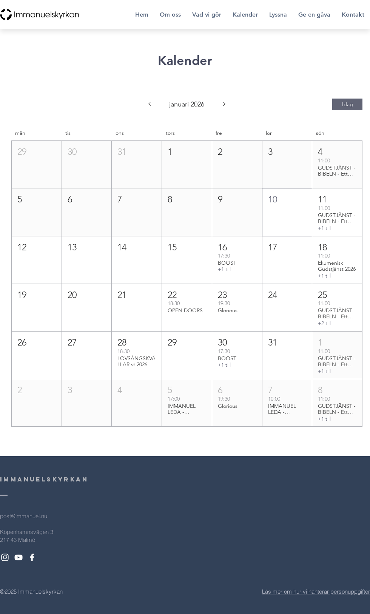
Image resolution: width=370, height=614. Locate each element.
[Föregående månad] (149, 105)
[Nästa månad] (224, 105)
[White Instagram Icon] (5, 557)
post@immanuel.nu (23, 516)
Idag (347, 104)
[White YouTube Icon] (18, 557)
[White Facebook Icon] (32, 557)
